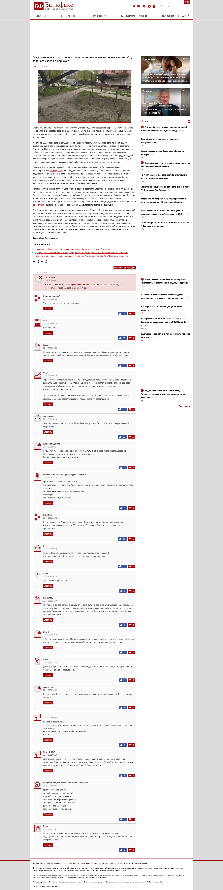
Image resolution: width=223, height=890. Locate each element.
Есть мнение (69, 16)
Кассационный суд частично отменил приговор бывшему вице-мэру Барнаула (72, 249)
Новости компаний (175, 16)
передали (89, 177)
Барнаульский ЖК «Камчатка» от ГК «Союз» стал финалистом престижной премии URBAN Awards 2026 (163, 322)
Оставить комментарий (125, 267)
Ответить (48, 308)
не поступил (38, 204)
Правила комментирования (94, 882)
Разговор (99, 16)
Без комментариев (134, 16)
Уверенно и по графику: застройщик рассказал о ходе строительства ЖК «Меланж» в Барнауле (81, 255)
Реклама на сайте (156, 882)
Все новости (184, 406)
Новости (40, 16)
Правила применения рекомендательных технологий (127, 882)
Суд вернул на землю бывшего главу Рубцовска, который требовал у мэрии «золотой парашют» (81, 252)
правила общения (79, 284)
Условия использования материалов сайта (65, 882)
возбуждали (55, 170)
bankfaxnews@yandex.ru (141, 863)
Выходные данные (40, 882)
